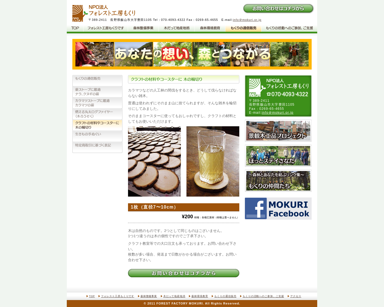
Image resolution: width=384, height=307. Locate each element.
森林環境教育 (210, 28)
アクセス (295, 296)
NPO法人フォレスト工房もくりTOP (75, 28)
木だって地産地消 (177, 28)
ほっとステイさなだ (278, 156)
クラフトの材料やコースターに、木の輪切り (97, 125)
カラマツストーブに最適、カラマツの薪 (97, 102)
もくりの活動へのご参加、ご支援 (289, 28)
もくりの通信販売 (243, 28)
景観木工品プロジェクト (278, 131)
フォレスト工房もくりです (105, 28)
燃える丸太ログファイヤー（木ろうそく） (97, 114)
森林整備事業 (143, 28)
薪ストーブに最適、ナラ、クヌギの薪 (97, 91)
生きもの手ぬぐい (97, 136)
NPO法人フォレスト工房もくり (103, 13)
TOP (92, 296)
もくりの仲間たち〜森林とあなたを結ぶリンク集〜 (278, 181)
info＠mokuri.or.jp (247, 19)
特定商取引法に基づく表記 (97, 147)
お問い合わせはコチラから (278, 8)
